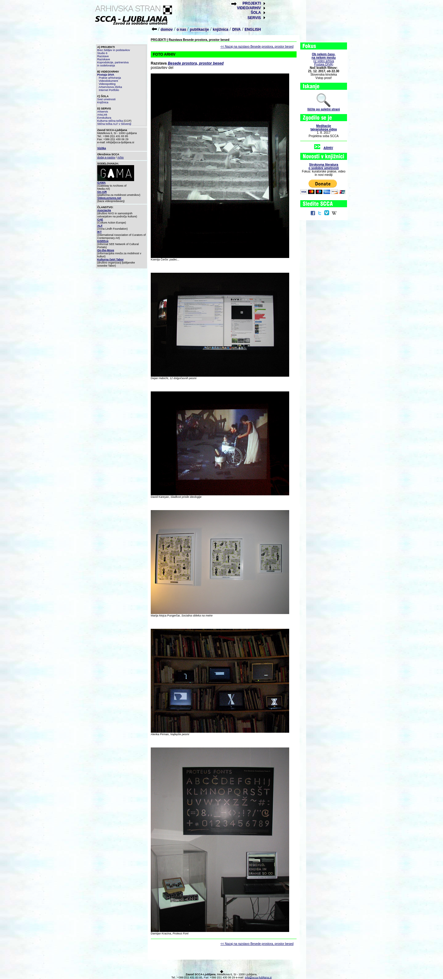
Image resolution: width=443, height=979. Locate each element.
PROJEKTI (251, 3)
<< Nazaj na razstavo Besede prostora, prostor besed (257, 46)
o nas (182, 29)
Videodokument (108, 80)
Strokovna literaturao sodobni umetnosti (324, 166)
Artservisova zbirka (110, 87)
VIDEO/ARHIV (249, 8)
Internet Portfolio (109, 90)
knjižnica (221, 29)
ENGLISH (253, 29)
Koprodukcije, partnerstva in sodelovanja (113, 64)
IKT (99, 231)
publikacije (199, 29)
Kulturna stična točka (110, 120)
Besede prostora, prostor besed (195, 63)
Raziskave (103, 59)
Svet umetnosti (106, 99)
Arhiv (121, 157)
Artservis (102, 111)
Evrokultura (104, 117)
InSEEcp (103, 241)
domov (167, 29)
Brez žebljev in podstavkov (113, 50)
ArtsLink (102, 114)
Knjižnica (102, 102)
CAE (100, 219)
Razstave (103, 56)
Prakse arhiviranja (110, 77)
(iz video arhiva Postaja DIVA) (324, 59)
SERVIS (254, 18)
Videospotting (107, 83)
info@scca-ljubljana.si (258, 977)
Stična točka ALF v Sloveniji (114, 123)
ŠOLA (256, 12)
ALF (100, 225)
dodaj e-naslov (106, 157)
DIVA (236, 29)
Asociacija (104, 210)
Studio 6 (102, 53)
